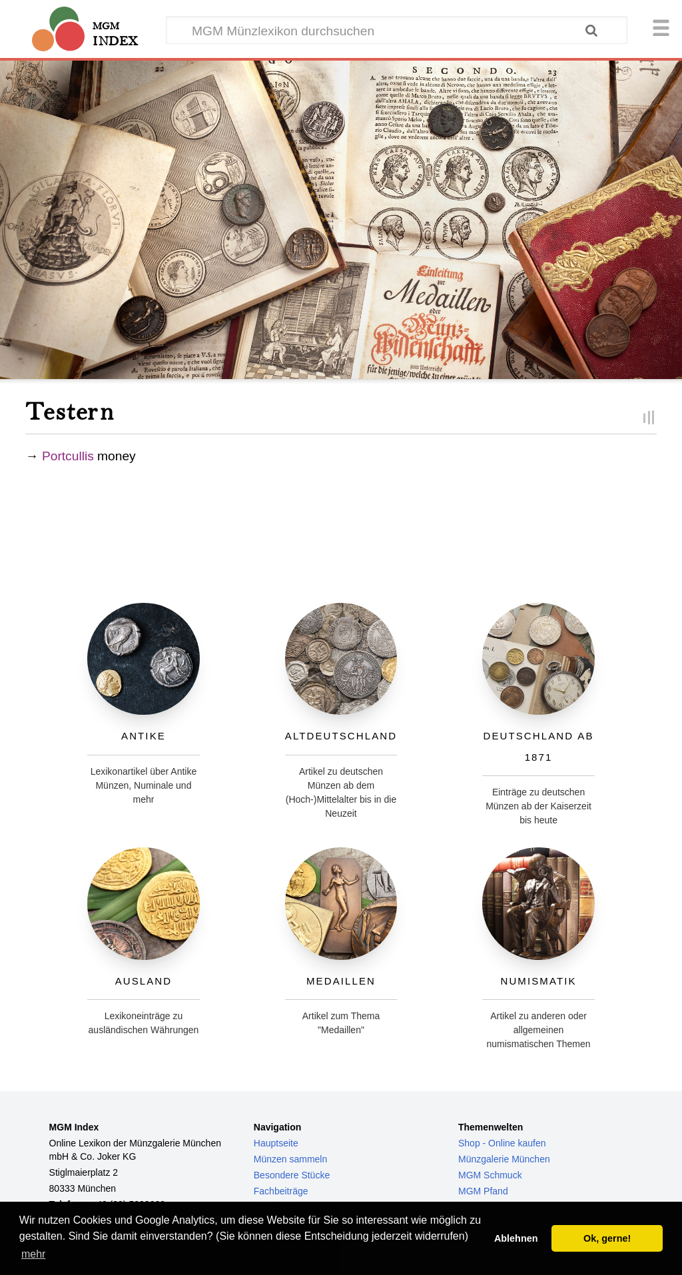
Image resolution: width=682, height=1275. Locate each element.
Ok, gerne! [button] (607, 1238)
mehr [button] (33, 1254)
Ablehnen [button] (516, 1238)
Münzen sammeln (291, 1159)
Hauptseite (276, 1143)
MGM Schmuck (490, 1175)
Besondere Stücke (292, 1175)
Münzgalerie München (504, 1159)
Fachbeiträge (281, 1191)
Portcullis (68, 456)
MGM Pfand (483, 1191)
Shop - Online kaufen (502, 1143)
